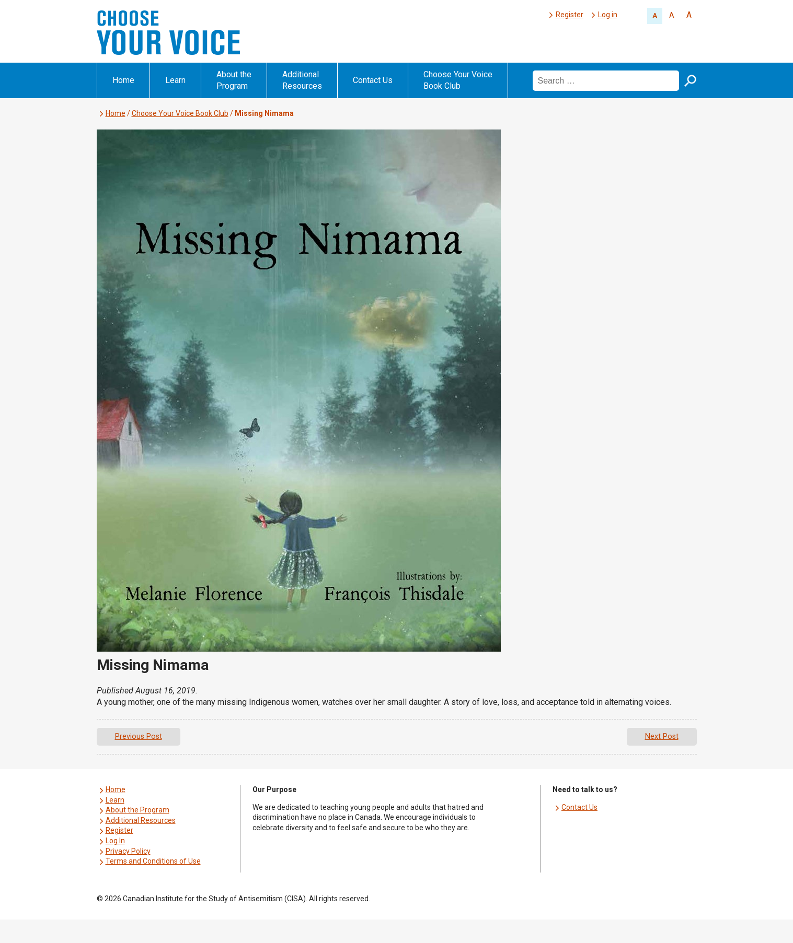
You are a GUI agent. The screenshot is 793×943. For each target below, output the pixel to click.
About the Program (233, 80)
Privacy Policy (128, 851)
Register (569, 14)
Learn (175, 80)
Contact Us (373, 80)
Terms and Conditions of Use (153, 861)
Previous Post (138, 736)
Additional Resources (302, 80)
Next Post (662, 736)
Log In (115, 840)
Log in (607, 14)
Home (123, 80)
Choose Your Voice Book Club (457, 80)
